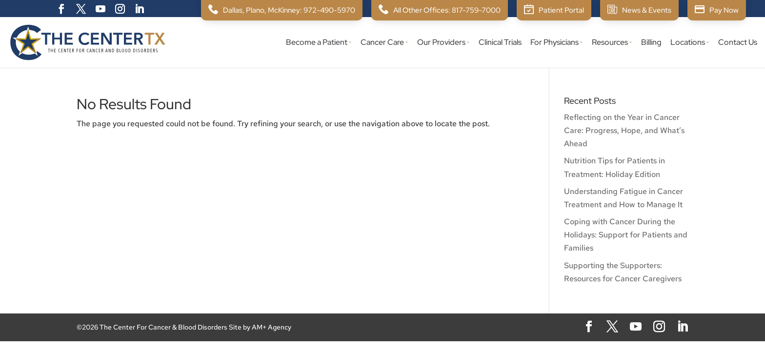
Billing (651, 43)
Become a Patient (316, 43)
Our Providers (441, 43)
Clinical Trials (500, 43)
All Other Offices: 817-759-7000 (447, 10)
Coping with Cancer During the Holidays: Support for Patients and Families (625, 234)
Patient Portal (561, 10)
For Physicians (554, 43)
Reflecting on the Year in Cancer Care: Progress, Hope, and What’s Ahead (624, 130)
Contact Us (737, 43)
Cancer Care (382, 43)
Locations (687, 43)
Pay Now (724, 10)
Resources (610, 43)
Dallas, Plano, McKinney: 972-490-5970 (289, 10)
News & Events (646, 10)
